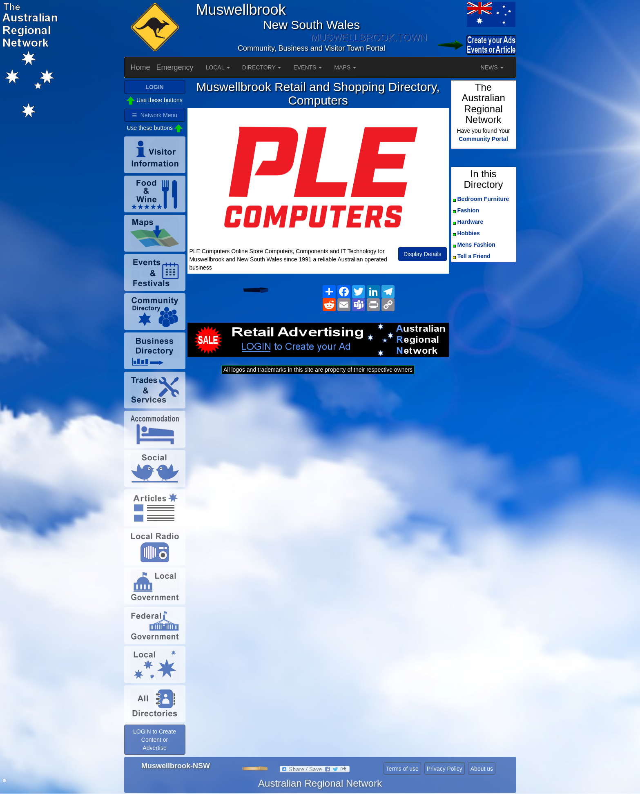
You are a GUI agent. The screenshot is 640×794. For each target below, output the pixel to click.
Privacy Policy (444, 768)
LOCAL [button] (218, 67)
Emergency (175, 67)
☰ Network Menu (154, 115)
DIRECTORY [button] (261, 67)
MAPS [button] (345, 67)
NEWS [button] (492, 67)
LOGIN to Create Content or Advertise (154, 739)
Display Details (423, 254)
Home (140, 67)
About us (482, 768)
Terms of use (402, 768)
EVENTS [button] (307, 67)
